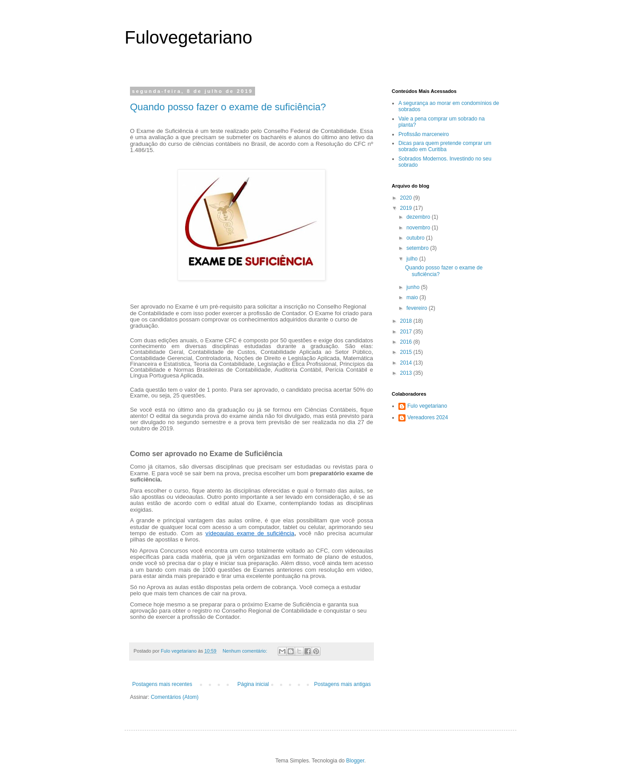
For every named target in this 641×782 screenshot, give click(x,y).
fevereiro (417, 308)
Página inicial (253, 684)
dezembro (419, 217)
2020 (407, 198)
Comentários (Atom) (175, 697)
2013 (407, 373)
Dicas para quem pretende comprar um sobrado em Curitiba (444, 146)
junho (413, 287)
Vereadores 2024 (427, 417)
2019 (407, 208)
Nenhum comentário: (245, 651)
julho (412, 259)
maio (412, 297)
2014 (407, 363)
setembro (418, 248)
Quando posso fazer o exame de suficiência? (228, 106)
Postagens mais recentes (162, 684)
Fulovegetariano (188, 37)
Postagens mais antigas (342, 684)
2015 (407, 352)
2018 (407, 321)
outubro (416, 238)
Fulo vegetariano (427, 406)
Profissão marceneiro (423, 134)
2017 (407, 332)
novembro (419, 228)
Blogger (355, 761)
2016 (407, 342)
